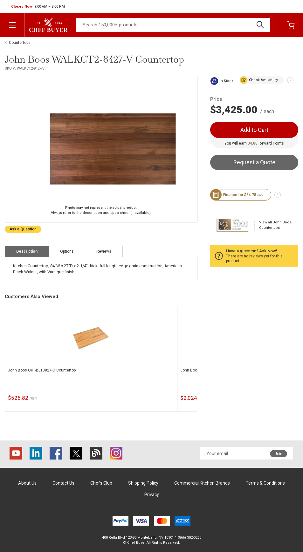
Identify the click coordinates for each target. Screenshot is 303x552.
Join (278, 454)
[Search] (173, 25)
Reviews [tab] (103, 251)
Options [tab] (67, 251)
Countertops (20, 42)
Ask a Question (23, 229)
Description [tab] (27, 251)
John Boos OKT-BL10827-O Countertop (42, 370)
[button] (38, 6)
